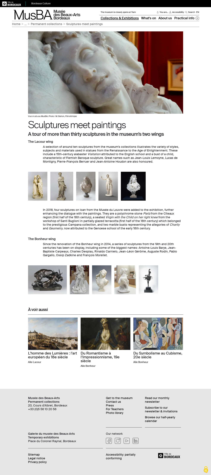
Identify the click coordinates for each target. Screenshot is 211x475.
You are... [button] (164, 12)
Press (110, 405)
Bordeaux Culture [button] (40, 3)
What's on (148, 18)
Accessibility (178, 12)
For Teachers (115, 409)
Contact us (113, 402)
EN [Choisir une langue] (197, 12)
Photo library (114, 413)
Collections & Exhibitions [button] (120, 18)
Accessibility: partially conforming (120, 456)
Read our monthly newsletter (157, 400)
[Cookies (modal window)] (206, 470)
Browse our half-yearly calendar (160, 419)
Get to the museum (119, 398)
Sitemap (34, 454)
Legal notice (36, 458)
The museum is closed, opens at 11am (118, 12)
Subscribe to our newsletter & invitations (161, 409)
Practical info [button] (184, 18)
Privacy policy (37, 462)
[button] (197, 18)
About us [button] (165, 18)
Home (16, 24)
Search (191, 12)
